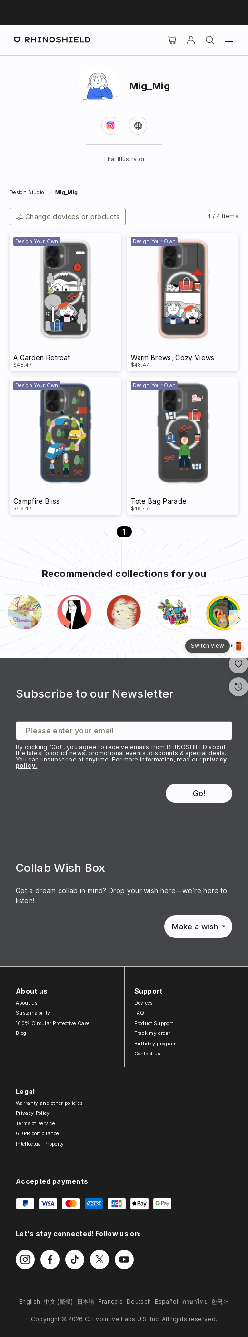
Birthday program (155, 1043)
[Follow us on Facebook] (50, 1259)
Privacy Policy (33, 1113)
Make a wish (198, 926)
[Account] (190, 40)
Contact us (147, 1053)
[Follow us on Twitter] (99, 1259)
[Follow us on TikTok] (74, 1259)
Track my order (152, 1033)
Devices (143, 1002)
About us (27, 1002)
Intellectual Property (40, 1144)
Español (166, 1301)
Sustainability (33, 1012)
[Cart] (171, 40)
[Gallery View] (238, 646)
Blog (21, 1033)
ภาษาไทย (195, 1301)
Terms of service (35, 1123)
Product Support (153, 1023)
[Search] (210, 40)
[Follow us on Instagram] (25, 1259)
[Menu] (229, 40)
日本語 (86, 1301)
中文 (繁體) (58, 1301)
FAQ (139, 1012)
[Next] (238, 619)
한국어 (220, 1301)
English (29, 1301)
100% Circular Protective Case (52, 1023)
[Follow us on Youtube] (124, 1259)
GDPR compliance (37, 1133)
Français (111, 1301)
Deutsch (139, 1301)
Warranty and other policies (49, 1103)
